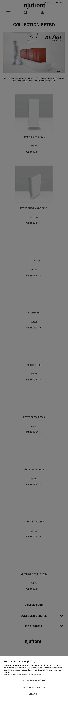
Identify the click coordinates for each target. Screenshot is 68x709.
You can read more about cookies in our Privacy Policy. (22, 675)
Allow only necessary (34, 680)
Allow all (34, 694)
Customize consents (34, 687)
